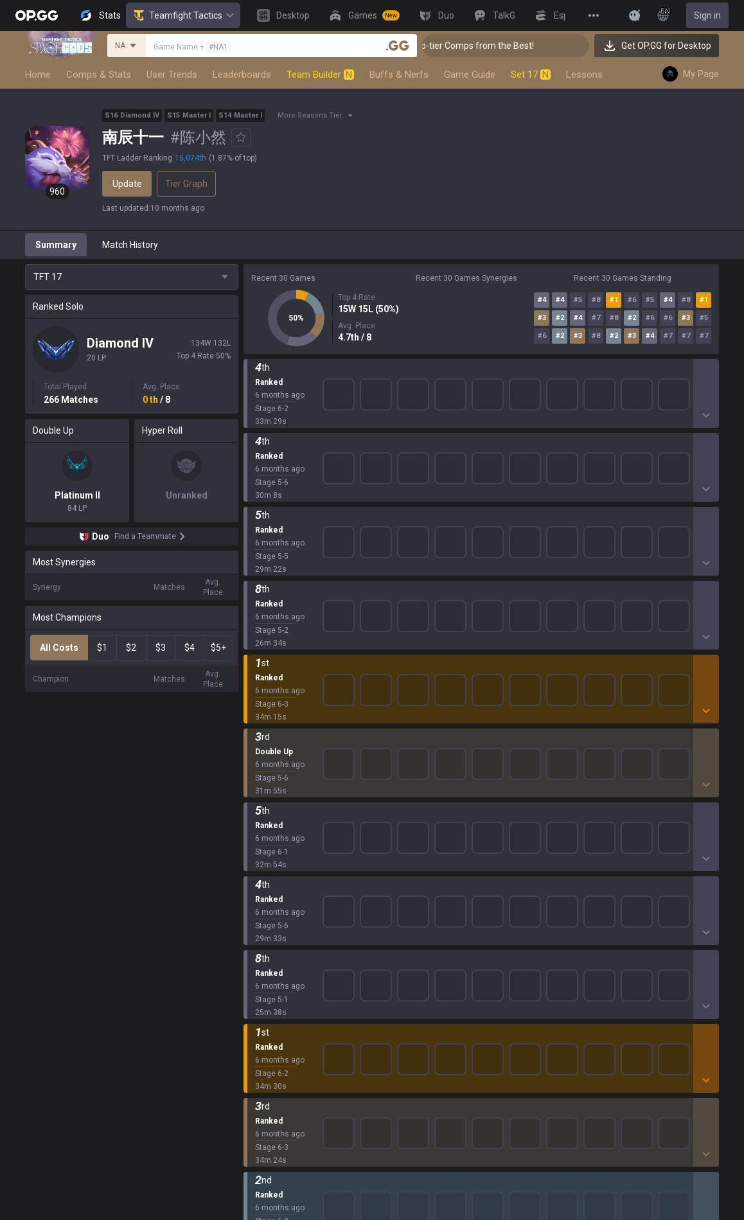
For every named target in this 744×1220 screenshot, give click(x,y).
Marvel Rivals (270, 874)
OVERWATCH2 (273, 827)
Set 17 (531, 74)
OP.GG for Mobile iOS (440, 796)
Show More (481, 378)
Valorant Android (432, 843)
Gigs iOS (415, 889)
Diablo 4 (260, 1012)
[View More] (594, 15)
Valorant (261, 812)
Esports (259, 1089)
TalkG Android (426, 904)
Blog (150, 812)
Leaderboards (242, 74)
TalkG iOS (417, 920)
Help (576, 812)
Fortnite (259, 889)
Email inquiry (592, 827)
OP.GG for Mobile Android (449, 781)
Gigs (252, 1105)
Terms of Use (594, 796)
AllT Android (423, 812)
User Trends (171, 74)
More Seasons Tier (310, 115)
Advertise (699, 796)
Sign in (707, 15)
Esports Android (430, 935)
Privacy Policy (597, 781)
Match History (130, 245)
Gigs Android (424, 874)
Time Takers (269, 982)
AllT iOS (414, 827)
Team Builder (320, 74)
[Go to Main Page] (36, 15)
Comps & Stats (98, 74)
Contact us (588, 843)
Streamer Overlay (279, 1120)
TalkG (255, 1074)
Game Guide (469, 74)
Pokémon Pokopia (280, 951)
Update (127, 184)
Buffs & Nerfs (399, 74)
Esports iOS (421, 951)
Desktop (260, 1028)
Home (38, 74)
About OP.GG (166, 781)
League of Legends (282, 781)
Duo (252, 1059)
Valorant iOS (423, 858)
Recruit (694, 812)
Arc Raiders (267, 920)
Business (698, 781)
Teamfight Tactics (183, 15)
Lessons (584, 74)
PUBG (255, 843)
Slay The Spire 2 (276, 966)
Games (258, 1043)
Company (160, 796)
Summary (55, 245)
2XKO (255, 858)
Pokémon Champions (287, 997)
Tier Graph (186, 184)
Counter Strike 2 (276, 904)
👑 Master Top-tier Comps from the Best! (493, 45)
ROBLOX (261, 935)
